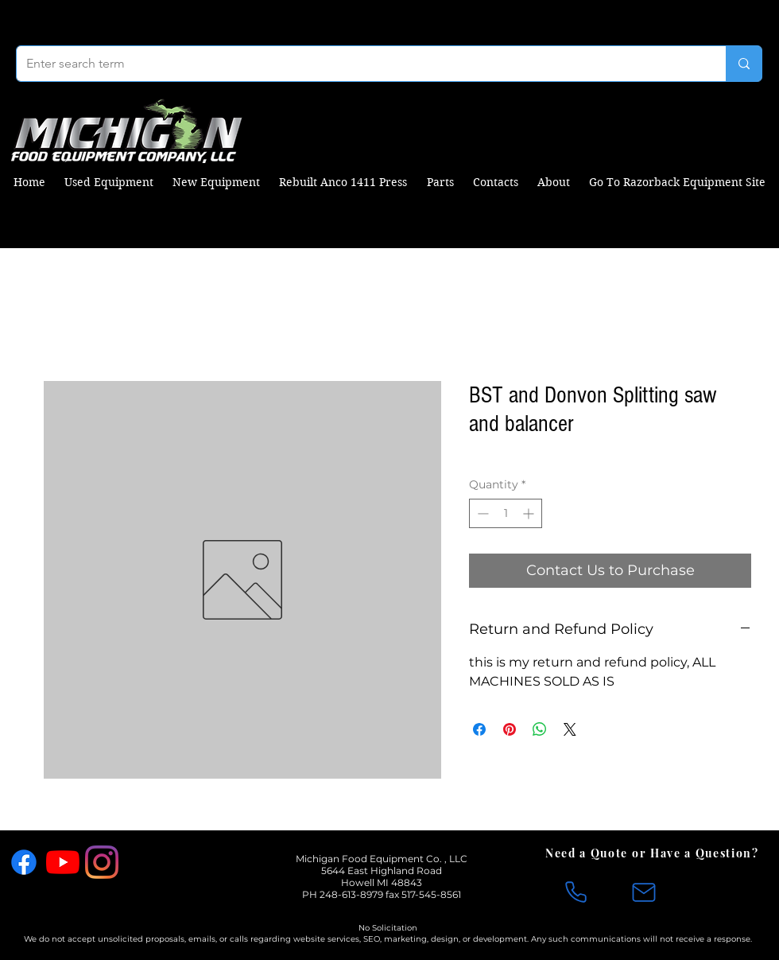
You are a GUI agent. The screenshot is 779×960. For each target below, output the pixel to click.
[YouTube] (62, 862)
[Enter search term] (359, 63)
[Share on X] (569, 729)
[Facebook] (24, 862)
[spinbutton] (505, 513)
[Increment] (530, 513)
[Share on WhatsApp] (539, 729)
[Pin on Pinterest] (509, 729)
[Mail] (644, 892)
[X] (140, 862)
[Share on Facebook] (479, 729)
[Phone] (575, 892)
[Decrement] (481, 513)
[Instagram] (101, 862)
